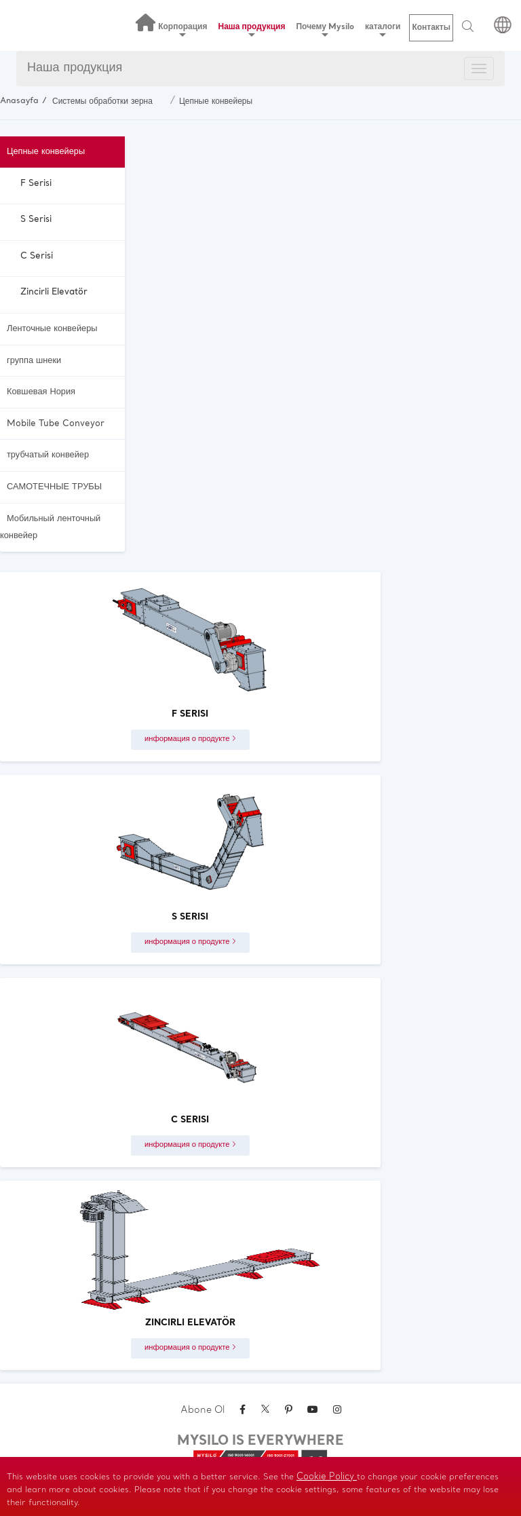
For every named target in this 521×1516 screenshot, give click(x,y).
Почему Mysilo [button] (325, 29)
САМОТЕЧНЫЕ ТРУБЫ (54, 487)
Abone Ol (202, 1410)
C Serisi (36, 256)
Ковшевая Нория (41, 392)
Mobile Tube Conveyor (55, 424)
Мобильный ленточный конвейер (50, 528)
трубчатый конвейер (48, 455)
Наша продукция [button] (252, 29)
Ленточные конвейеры (52, 329)
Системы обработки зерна (102, 102)
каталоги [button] (382, 29)
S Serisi (36, 219)
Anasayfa (19, 101)
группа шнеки (34, 361)
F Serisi (36, 183)
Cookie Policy (326, 1477)
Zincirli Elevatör (54, 292)
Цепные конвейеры (215, 102)
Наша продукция (74, 68)
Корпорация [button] (182, 29)
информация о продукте (190, 739)
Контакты (431, 28)
